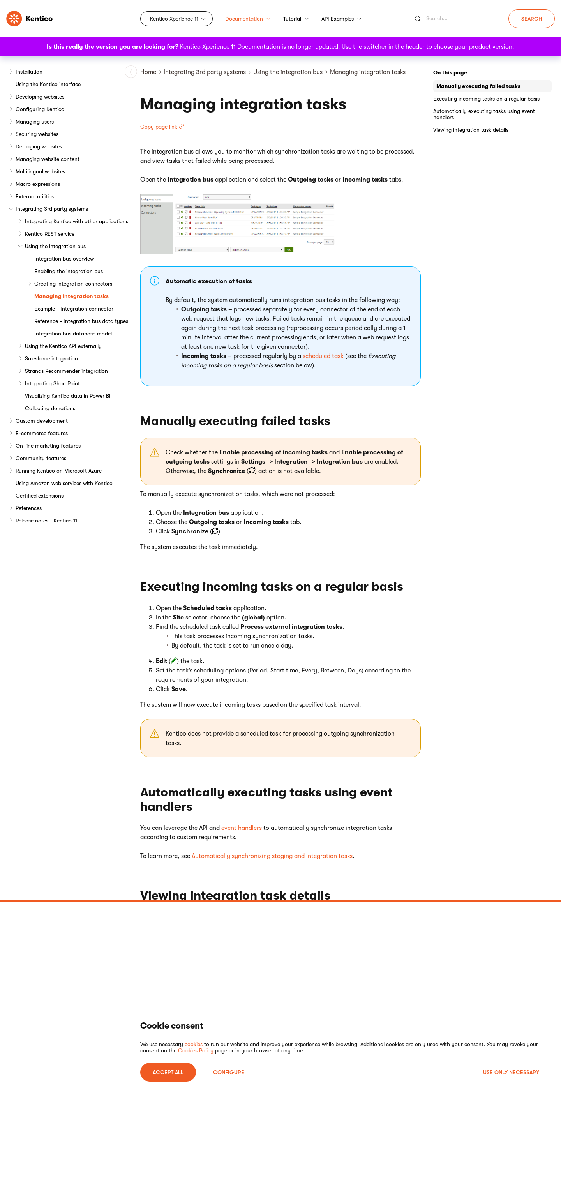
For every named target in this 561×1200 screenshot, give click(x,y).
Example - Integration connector (73, 308)
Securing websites (37, 134)
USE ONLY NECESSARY (511, 1072)
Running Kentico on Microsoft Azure (59, 471)
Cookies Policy (195, 1050)
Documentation (248, 19)
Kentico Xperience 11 (174, 19)
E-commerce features (42, 433)
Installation (29, 72)
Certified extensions (40, 495)
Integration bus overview (64, 259)
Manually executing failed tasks (478, 86)
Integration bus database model (73, 333)
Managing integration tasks (71, 296)
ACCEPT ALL (168, 1072)
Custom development (42, 421)
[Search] (458, 18)
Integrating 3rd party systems (52, 209)
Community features (41, 458)
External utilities (35, 196)
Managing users (35, 121)
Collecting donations (50, 408)
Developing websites (40, 97)
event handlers (241, 827)
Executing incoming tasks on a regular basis (486, 98)
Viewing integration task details (470, 130)
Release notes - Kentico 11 (46, 520)
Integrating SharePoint (52, 383)
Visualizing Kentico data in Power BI (68, 396)
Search (531, 19)
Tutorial (296, 19)
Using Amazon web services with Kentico (64, 483)
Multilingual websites (40, 171)
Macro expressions (38, 184)
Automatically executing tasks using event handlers (484, 114)
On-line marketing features (48, 446)
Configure (228, 1072)
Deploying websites (39, 146)
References (29, 508)
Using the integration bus (55, 246)
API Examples (341, 19)
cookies (194, 1044)
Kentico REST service (49, 234)
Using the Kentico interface (48, 84)
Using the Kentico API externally (63, 346)
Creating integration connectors (73, 284)
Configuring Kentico (40, 109)
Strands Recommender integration (66, 371)
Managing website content (47, 159)
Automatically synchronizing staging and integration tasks (272, 855)
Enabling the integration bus (68, 271)
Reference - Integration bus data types (81, 321)
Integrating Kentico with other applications (76, 221)
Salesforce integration (51, 358)
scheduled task (323, 356)
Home (148, 72)
